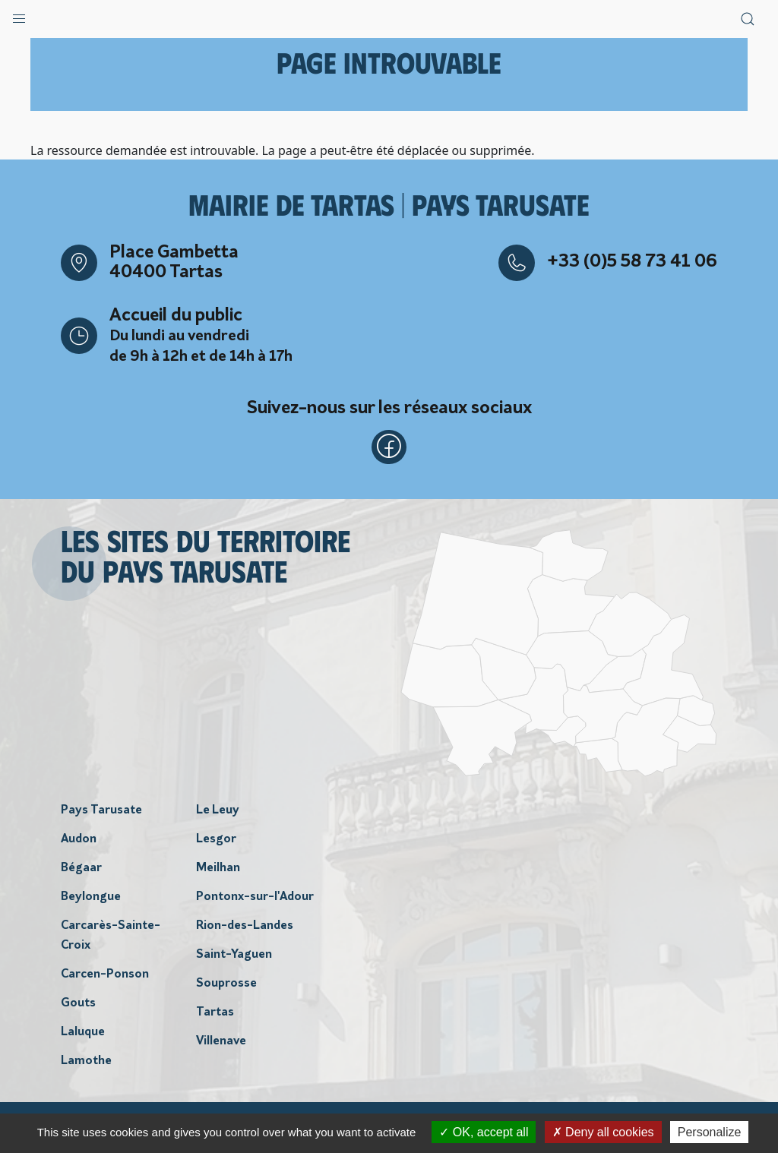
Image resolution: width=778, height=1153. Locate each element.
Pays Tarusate (101, 813)
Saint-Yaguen (234, 957)
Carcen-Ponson (105, 977)
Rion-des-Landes (244, 928)
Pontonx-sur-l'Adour (255, 899)
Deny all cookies (603, 1132)
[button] (19, 15)
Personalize (710, 1132)
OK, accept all (483, 1132)
